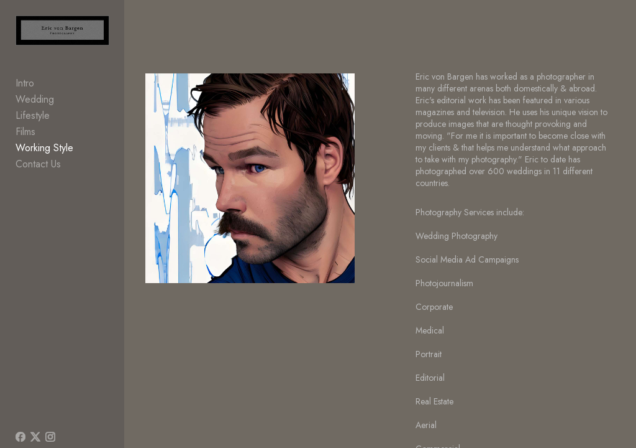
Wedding (35, 100)
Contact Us (38, 164)
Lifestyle (33, 116)
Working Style (44, 148)
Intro (25, 84)
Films (25, 132)
